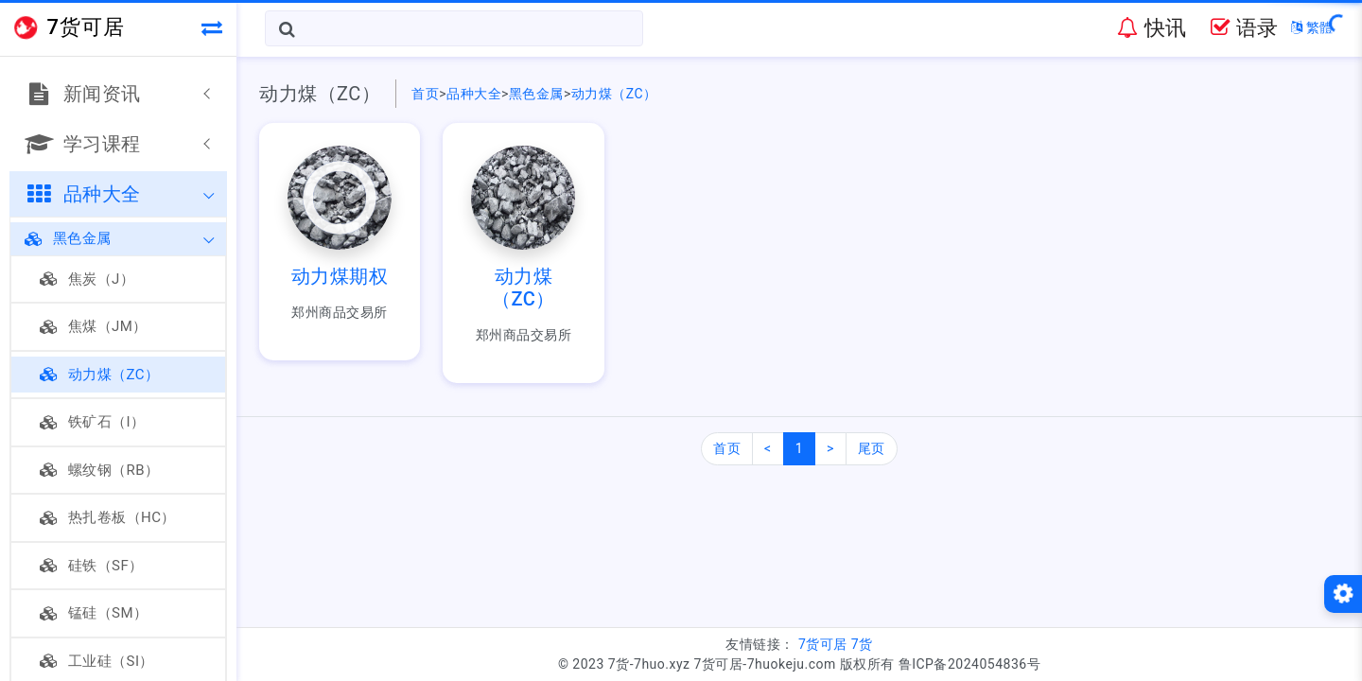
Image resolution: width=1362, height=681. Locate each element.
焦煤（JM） (94, 326)
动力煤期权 (340, 276)
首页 (425, 93)
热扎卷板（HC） (108, 517)
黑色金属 (68, 238)
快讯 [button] (1151, 28)
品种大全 (473, 93)
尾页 (871, 448)
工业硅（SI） (97, 661)
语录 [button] (1244, 28)
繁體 (1312, 27)
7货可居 (822, 644)
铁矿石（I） (93, 421)
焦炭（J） (87, 279)
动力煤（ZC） (100, 374)
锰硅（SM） (94, 612)
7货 (862, 644)
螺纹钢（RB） (100, 470)
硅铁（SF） (92, 565)
